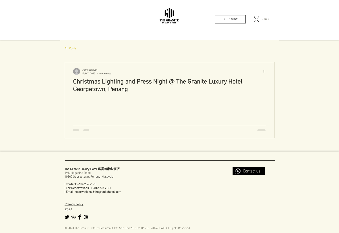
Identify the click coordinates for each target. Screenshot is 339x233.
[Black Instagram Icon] (85, 217)
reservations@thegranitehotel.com (98, 192)
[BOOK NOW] (230, 19)
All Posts (70, 48)
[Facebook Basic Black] (79, 217)
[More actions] (265, 71)
